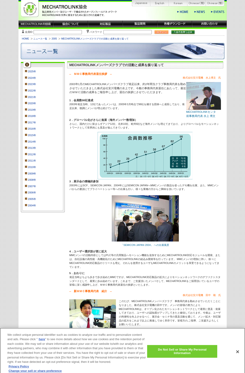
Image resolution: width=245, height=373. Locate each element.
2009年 (32, 173)
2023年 (32, 84)
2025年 (32, 71)
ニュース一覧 (40, 38)
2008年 (32, 179)
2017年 (32, 122)
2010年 (32, 167)
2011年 (32, 160)
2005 (54, 38)
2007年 (32, 186)
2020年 (32, 103)
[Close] (238, 354)
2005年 (32, 199)
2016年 (32, 128)
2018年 (32, 116)
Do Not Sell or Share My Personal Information (182, 353)
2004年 (32, 205)
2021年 (32, 97)
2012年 (32, 154)
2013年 (32, 148)
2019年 (32, 109)
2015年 (32, 135)
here (42, 341)
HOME (25, 38)
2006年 (32, 192)
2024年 (32, 77)
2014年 (32, 141)
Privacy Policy (19, 368)
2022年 (32, 90)
